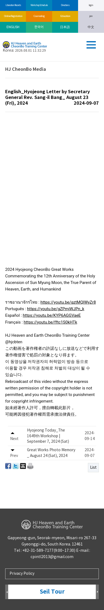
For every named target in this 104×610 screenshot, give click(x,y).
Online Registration (13, 16)
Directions (65, 5)
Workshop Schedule (38, 5)
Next (97, 592)
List (93, 467)
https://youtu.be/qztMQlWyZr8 (68, 302)
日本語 (65, 27)
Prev (6, 592)
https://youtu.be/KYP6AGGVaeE (52, 315)
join (91, 16)
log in (91, 5)
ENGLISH (13, 27)
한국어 (38, 27)
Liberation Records (13, 5)
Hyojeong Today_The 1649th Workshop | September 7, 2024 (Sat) (48, 436)
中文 (91, 27)
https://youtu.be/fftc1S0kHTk (50, 322)
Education (65, 16)
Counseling (38, 16)
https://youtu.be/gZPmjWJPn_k (55, 308)
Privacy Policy (22, 573)
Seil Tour (52, 591)
